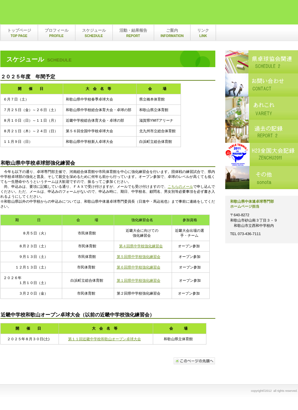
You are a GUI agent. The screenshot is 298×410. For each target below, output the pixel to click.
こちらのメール (180, 186)
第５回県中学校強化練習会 (138, 257)
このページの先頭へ (194, 360)
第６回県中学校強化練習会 (138, 267)
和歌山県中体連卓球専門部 (70, 14)
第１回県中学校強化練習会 (138, 280)
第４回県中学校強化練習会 (141, 246)
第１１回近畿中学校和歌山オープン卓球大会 (104, 339)
